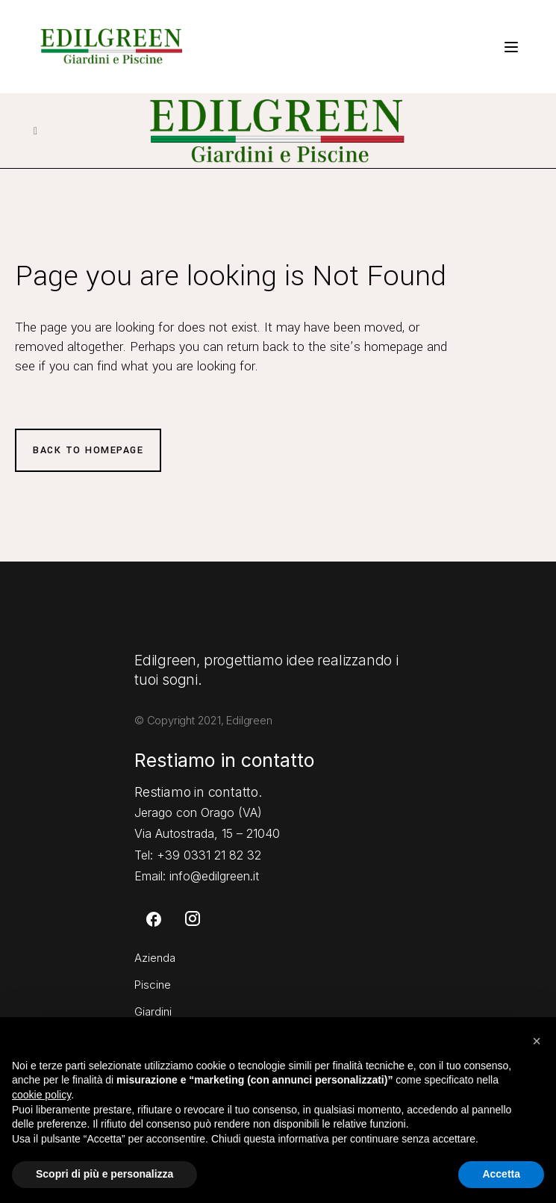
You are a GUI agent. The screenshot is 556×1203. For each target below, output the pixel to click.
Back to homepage (88, 450)
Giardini (153, 1011)
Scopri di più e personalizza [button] (104, 1174)
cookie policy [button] (41, 1095)
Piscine (152, 984)
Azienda (154, 958)
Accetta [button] (501, 1174)
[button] (537, 1041)
